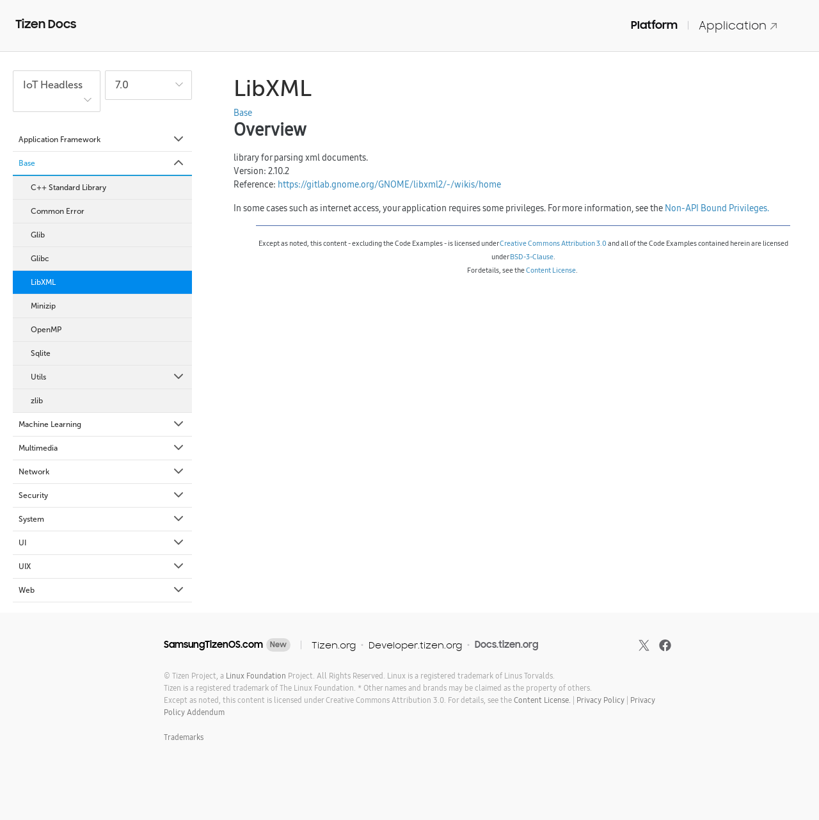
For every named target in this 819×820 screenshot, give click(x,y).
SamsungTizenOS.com (213, 644)
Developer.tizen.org (415, 645)
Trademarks (183, 737)
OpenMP (46, 329)
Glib (38, 234)
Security (102, 495)
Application (738, 25)
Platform (654, 25)
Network (102, 471)
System (102, 519)
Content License (551, 270)
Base (102, 163)
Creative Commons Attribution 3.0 (553, 243)
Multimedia (102, 448)
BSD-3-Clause (531, 257)
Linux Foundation (256, 675)
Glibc (40, 258)
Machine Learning (102, 424)
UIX (102, 566)
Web (102, 590)
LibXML (43, 282)
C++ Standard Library (68, 187)
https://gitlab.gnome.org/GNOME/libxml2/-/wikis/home (389, 184)
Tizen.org (334, 645)
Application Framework (102, 139)
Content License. (542, 700)
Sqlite (41, 353)
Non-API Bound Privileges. (717, 208)
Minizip (43, 305)
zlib (37, 400)
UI (102, 542)
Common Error (57, 211)
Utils (108, 377)
